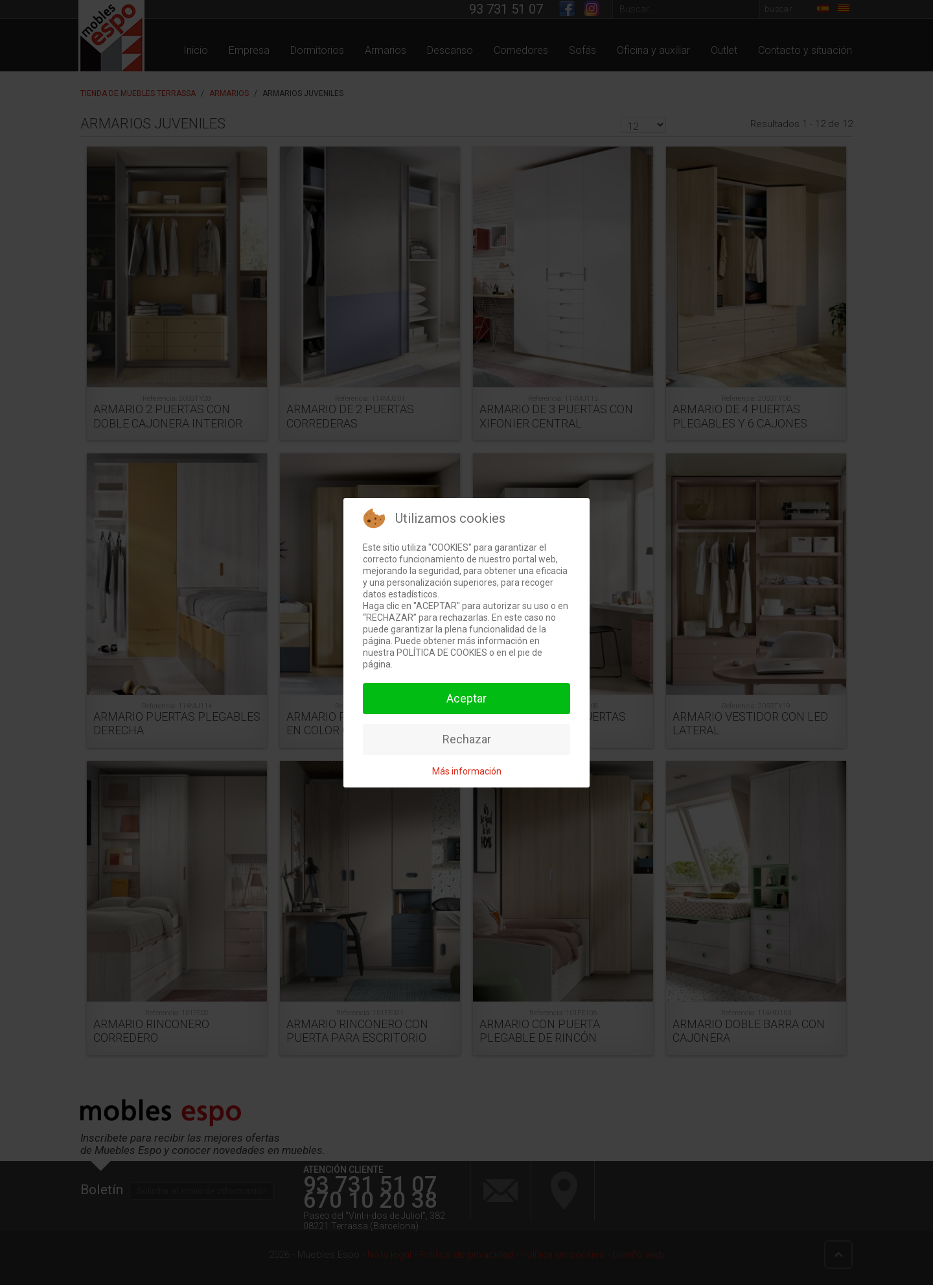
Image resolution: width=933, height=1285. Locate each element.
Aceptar (466, 698)
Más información (466, 771)
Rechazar (467, 739)
